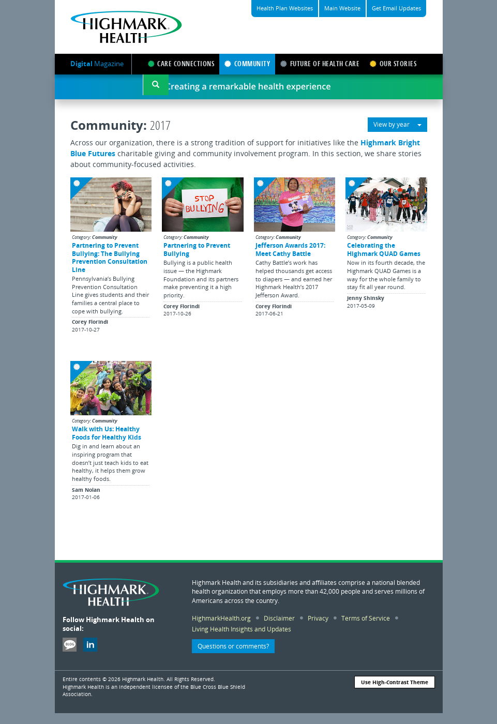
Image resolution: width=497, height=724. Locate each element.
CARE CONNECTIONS (181, 63)
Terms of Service (365, 618)
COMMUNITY (247, 63)
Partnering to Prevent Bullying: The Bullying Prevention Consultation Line (109, 257)
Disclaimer (279, 618)
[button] (156, 84)
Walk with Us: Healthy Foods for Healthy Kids (106, 433)
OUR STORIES (393, 63)
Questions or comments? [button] (233, 646)
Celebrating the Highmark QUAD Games (383, 249)
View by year (397, 124)
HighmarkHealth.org (221, 618)
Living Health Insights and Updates (241, 629)
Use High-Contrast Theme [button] (394, 682)
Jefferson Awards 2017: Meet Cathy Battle (290, 249)
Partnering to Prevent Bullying (196, 249)
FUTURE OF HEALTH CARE (319, 63)
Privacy (318, 618)
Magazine (97, 63)
